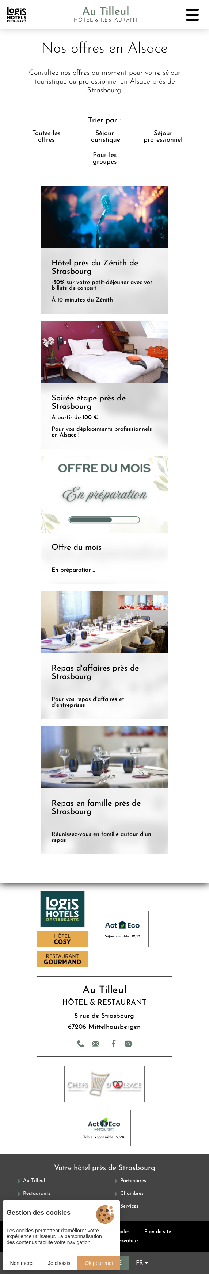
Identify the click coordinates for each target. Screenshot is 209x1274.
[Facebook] (113, 1043)
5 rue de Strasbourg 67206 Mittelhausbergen (104, 1022)
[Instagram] (128, 1043)
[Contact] (95, 1043)
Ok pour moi (99, 1263)
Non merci (21, 1263)
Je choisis (59, 1263)
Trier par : (104, 120)
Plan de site (157, 1232)
